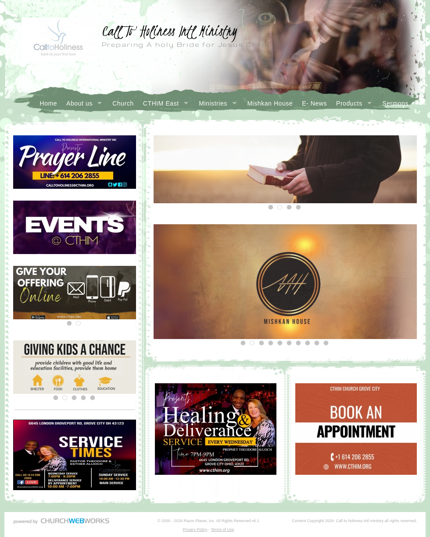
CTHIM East (161, 103)
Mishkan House (270, 103)
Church (123, 103)
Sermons (395, 103)
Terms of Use (222, 529)
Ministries (213, 103)
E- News (314, 103)
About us (79, 103)
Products (349, 103)
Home (48, 103)
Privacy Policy (195, 529)
